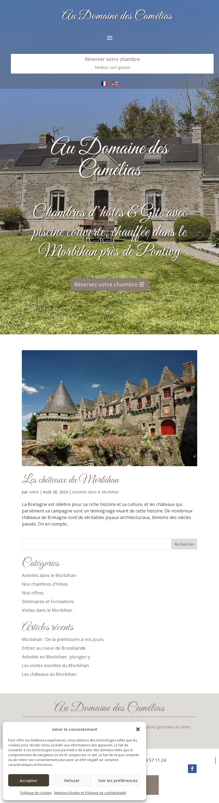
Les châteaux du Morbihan (70, 480)
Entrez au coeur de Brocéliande (54, 648)
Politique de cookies (36, 792)
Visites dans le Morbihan (47, 610)
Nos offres (33, 593)
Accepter (28, 780)
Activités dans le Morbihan (95, 491)
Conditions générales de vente (163, 727)
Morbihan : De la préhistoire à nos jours (63, 639)
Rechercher (184, 544)
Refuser (72, 780)
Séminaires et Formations (48, 601)
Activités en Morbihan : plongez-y (56, 657)
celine (34, 491)
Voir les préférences (118, 780)
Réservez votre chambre (106, 273)
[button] (138, 729)
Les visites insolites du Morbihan (55, 665)
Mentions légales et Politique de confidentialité (90, 792)
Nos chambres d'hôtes (45, 584)
